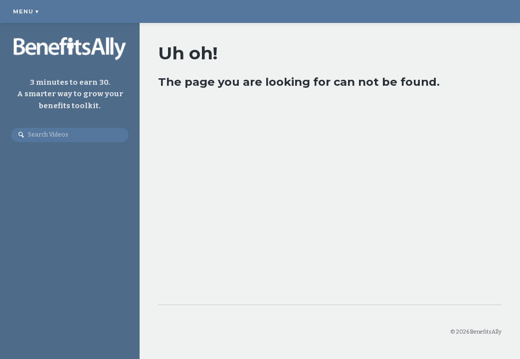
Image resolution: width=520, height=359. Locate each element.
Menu (26, 11)
